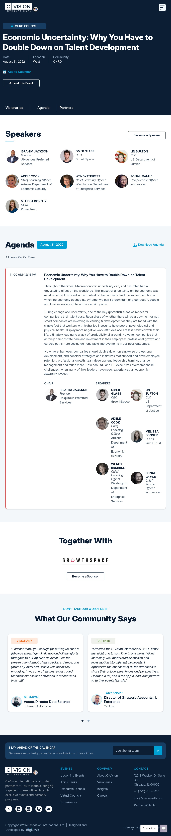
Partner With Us (144, 805)
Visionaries (14, 108)
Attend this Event (21, 83)
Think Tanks (68, 782)
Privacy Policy (133, 828)
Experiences (68, 802)
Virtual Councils (70, 795)
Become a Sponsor (85, 576)
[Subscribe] (158, 750)
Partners (66, 108)
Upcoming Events (72, 775)
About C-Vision (107, 775)
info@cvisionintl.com (148, 798)
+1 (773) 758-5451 (146, 791)
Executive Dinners (72, 789)
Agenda (43, 108)
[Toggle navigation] (162, 7)
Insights (102, 789)
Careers (102, 795)
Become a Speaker (147, 135)
